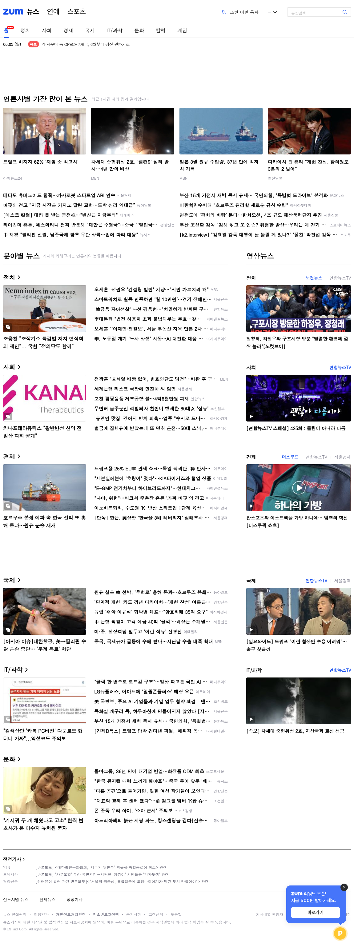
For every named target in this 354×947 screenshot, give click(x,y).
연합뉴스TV (340, 278)
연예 (53, 12)
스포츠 (76, 12)
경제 (68, 30)
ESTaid (12, 929)
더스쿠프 (290, 457)
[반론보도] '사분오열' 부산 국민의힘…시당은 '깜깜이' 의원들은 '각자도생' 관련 (102, 874)
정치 (25, 30)
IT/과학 (115, 30)
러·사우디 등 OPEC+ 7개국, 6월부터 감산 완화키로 (86, 44)
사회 (47, 30)
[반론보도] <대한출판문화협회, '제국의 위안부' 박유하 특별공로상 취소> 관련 (101, 867)
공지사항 (133, 914)
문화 (139, 30)
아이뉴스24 (12, 178)
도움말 (176, 914)
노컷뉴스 (313, 278)
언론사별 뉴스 (15, 899)
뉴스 (33, 12)
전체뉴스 (47, 899)
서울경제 (342, 457)
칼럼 (161, 30)
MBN (95, 178)
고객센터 (155, 914)
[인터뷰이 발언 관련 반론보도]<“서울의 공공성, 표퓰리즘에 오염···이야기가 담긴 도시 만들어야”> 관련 (122, 881)
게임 (182, 30)
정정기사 (12, 859)
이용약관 (41, 914)
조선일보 (275, 178)
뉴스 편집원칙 (14, 914)
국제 (90, 30)
